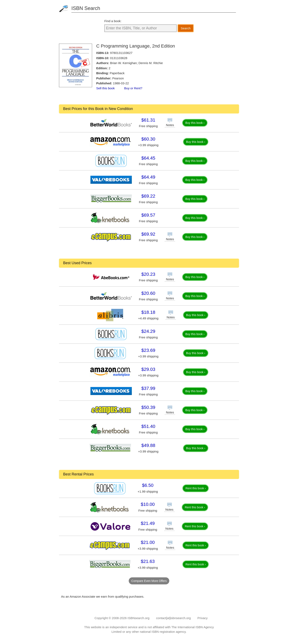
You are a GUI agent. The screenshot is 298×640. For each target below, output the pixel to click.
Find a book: (112, 21)
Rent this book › (195, 488)
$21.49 (148, 523)
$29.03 (148, 369)
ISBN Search (85, 8)
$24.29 (148, 331)
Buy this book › (194, 122)
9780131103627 (121, 53)
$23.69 (148, 350)
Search (186, 28)
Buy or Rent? (133, 88)
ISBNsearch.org (138, 618)
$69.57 (148, 215)
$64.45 (148, 158)
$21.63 (148, 561)
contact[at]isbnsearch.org (173, 618)
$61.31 (148, 120)
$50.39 (148, 407)
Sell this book (105, 88)
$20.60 (148, 293)
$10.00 (148, 504)
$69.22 (148, 196)
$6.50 (147, 485)
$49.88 (148, 445)
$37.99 (148, 388)
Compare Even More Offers (149, 581)
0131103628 (118, 58)
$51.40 (148, 426)
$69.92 (148, 234)
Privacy (202, 618)
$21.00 (148, 542)
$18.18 (148, 312)
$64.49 (148, 177)
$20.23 (148, 274)
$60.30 (148, 139)
